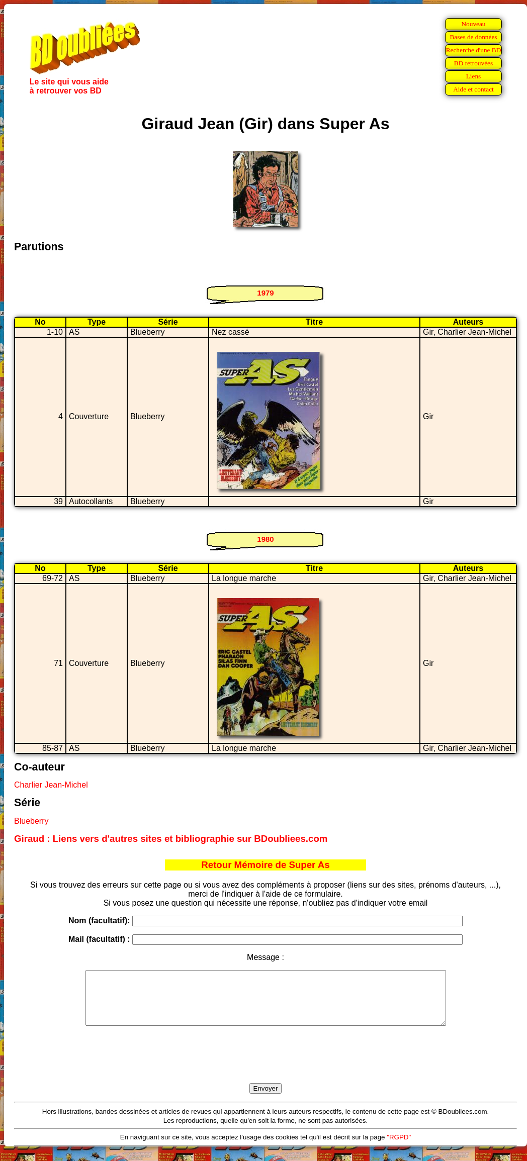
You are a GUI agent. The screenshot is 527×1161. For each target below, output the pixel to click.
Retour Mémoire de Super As (265, 864)
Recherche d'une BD (473, 50)
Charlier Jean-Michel (51, 785)
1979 (265, 292)
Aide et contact (473, 89)
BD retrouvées (473, 63)
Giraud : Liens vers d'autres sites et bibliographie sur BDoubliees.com (170, 838)
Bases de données (473, 37)
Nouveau (473, 24)
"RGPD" (399, 1147)
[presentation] (265, 1066)
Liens (473, 76)
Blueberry (31, 821)
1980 (265, 539)
